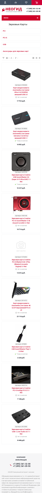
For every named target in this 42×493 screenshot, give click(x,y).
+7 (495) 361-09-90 (33, 11)
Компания (21, 457)
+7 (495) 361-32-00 (33, 8)
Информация (21, 460)
